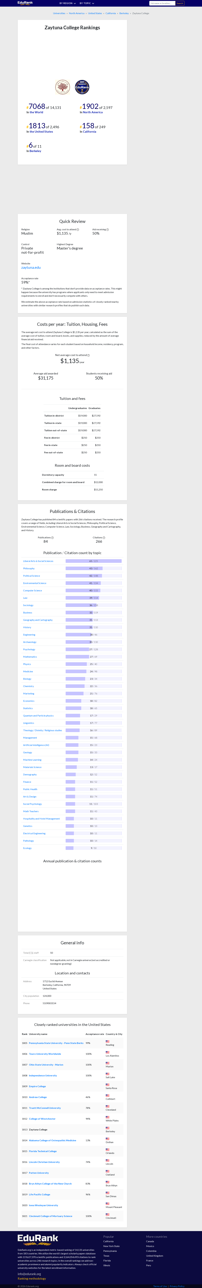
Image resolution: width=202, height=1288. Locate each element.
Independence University (43, 1075)
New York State (111, 1246)
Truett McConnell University (45, 1107)
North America (76, 13)
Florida (107, 1260)
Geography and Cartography (38, 619)
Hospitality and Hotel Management (41, 818)
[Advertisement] (44, 55)
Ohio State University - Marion (46, 1064)
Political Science (31, 575)
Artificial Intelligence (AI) (36, 745)
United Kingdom (154, 1255)
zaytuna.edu (31, 267)
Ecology (27, 848)
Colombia (151, 1250)
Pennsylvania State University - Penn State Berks (56, 1043)
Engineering (29, 634)
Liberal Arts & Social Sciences (38, 561)
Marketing (28, 693)
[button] (78, 229)
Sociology (28, 605)
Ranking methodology (32, 1278)
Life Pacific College (39, 1194)
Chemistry (28, 686)
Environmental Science (34, 583)
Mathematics (30, 656)
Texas (106, 1255)
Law (25, 597)
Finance (27, 781)
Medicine (28, 671)
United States (95, 13)
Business (27, 612)
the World (36, 112)
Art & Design (29, 796)
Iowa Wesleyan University (43, 1205)
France (149, 1260)
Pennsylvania (110, 1250)
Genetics (27, 825)
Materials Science (32, 767)
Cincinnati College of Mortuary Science (50, 1216)
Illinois (106, 1265)
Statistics (28, 708)
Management (30, 737)
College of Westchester (42, 1118)
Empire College (37, 1086)
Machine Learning (32, 759)
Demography (30, 774)
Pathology (28, 840)
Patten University (39, 1172)
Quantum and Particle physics (38, 715)
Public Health (30, 789)
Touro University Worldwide (45, 1053)
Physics (27, 664)
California (111, 13)
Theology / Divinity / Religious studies (42, 730)
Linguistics (28, 722)
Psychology (29, 649)
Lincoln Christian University (44, 1161)
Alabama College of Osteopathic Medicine (52, 1140)
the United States (41, 131)
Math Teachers (31, 811)
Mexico (150, 1246)
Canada (150, 1241)
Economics (28, 700)
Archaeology (29, 641)
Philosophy (29, 568)
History (27, 627)
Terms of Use (160, 1286)
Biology (27, 678)
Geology (27, 752)
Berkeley (124, 13)
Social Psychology (32, 803)
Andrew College (38, 1097)
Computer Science (32, 590)
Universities (59, 13)
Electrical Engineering (34, 833)
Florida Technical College (43, 1151)
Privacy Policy (177, 1286)
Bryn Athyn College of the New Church (50, 1183)
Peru (148, 1265)
